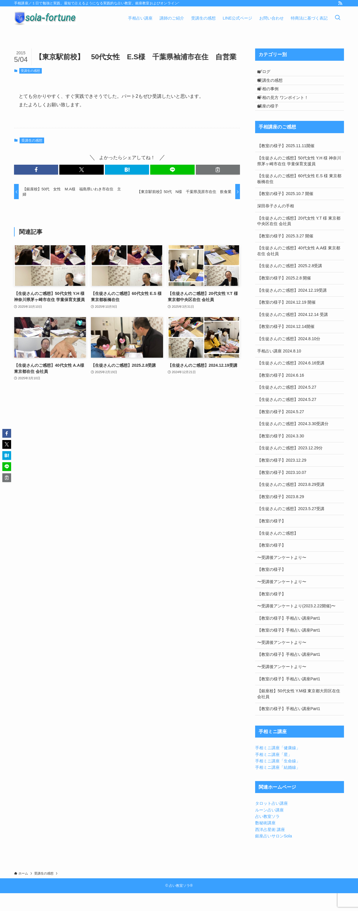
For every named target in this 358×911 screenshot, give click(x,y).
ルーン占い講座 (269, 827)
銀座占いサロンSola (273, 853)
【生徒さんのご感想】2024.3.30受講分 (292, 441)
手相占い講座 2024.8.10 (279, 368)
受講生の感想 (30, 70)
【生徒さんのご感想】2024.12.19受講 (292, 307)
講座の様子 (272, 121)
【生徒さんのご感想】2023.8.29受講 (290, 502)
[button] (36, 170)
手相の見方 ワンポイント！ (287, 109)
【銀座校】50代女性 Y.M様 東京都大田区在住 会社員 (298, 711)
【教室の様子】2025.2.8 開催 (284, 295)
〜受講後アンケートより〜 (281, 575)
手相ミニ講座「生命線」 (277, 778)
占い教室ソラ (267, 834)
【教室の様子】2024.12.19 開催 (286, 320)
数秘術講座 (265, 840)
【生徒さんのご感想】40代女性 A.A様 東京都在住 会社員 (298, 268)
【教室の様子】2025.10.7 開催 (285, 211)
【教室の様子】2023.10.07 (281, 490)
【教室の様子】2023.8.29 (280, 514)
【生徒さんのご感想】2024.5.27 (286, 405)
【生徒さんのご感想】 (277, 550)
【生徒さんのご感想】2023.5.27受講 (290, 526)
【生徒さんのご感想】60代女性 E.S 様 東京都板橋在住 (299, 196)
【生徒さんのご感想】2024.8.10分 (288, 356)
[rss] (340, 3)
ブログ (268, 73)
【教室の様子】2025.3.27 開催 (285, 253)
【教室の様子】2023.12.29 (281, 477)
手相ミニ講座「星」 (273, 772)
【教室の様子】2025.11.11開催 (285, 163)
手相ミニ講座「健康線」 (277, 765)
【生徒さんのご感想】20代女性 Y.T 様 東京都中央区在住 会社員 (298, 238)
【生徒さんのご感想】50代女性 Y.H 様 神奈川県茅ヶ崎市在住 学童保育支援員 (299, 178)
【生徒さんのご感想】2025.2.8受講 (289, 283)
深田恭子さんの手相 (275, 223)
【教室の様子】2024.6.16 (280, 392)
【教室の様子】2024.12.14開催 (285, 344)
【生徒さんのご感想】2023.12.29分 (290, 465)
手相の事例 (272, 97)
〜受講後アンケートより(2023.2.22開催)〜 (296, 623)
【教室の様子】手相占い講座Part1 (288, 635)
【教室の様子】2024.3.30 (280, 453)
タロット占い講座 (271, 821)
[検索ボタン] (337, 18)
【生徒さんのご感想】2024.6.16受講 (290, 380)
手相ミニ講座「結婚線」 (277, 785)
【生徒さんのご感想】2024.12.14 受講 (292, 332)
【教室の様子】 (271, 538)
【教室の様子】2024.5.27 (280, 429)
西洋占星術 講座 (270, 847)
